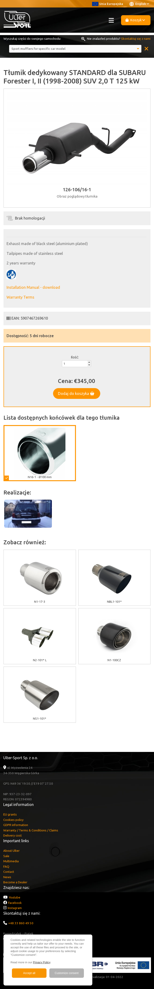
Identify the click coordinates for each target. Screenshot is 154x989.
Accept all (29, 973)
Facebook (15, 903)
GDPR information (15, 825)
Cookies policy (13, 820)
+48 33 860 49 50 (20, 923)
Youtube (14, 897)
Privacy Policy (41, 962)
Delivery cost (12, 835)
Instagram (15, 908)
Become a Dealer (15, 882)
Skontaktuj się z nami (135, 38)
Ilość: (75, 357)
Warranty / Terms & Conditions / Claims (30, 830)
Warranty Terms (20, 297)
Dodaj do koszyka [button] (76, 393)
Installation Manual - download (33, 287)
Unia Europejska (107, 3)
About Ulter (11, 850)
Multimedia (11, 861)
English (139, 4)
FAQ (6, 866)
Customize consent (67, 973)
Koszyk (135, 20)
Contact (8, 871)
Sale (6, 856)
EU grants (10, 814)
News (7, 877)
